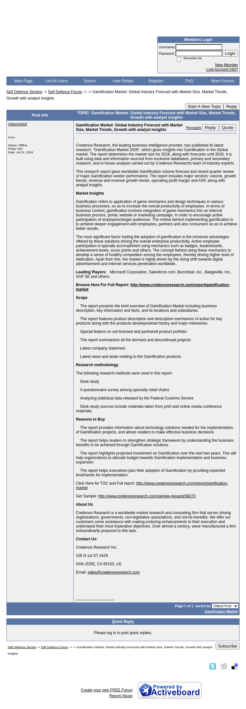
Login (230, 53)
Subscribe (227, 646)
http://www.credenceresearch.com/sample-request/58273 (147, 496)
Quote (228, 127)
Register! (156, 81)
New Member (226, 65)
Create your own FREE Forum (107, 690)
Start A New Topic (204, 106)
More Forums (222, 81)
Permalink (193, 128)
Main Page (23, 81)
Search (90, 81)
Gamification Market (221, 611)
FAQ (189, 81)
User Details (122, 81)
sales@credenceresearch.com (114, 572)
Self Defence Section (24, 92)
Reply (231, 106)
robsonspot (17, 124)
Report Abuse (121, 696)
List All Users (56, 81)
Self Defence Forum (65, 92)
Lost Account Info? (222, 69)
